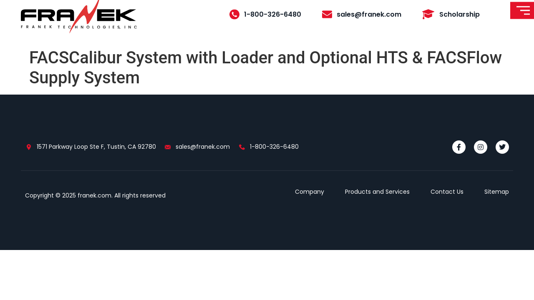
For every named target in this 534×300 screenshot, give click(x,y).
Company (309, 192)
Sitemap (496, 192)
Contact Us (447, 192)
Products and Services (377, 192)
